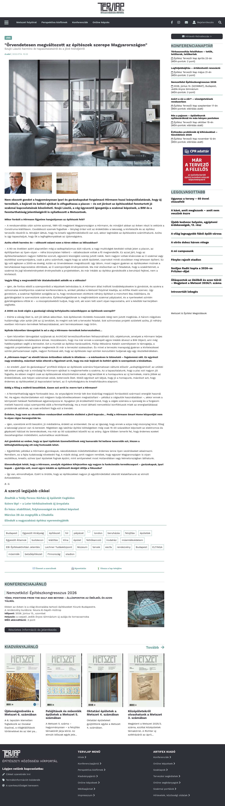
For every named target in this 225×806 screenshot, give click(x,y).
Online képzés (101, 22)
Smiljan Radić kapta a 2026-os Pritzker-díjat (192, 270)
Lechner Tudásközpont (58, 547)
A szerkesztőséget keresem (20, 785)
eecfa (108, 547)
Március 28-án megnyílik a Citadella (29, 514)
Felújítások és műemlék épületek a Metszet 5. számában (63, 714)
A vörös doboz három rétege (190, 242)
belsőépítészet (33, 554)
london (98, 533)
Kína (65, 540)
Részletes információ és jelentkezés (32, 629)
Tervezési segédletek (166, 776)
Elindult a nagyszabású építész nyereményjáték (37, 520)
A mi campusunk (182, 251)
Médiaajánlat (86, 788)
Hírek (82, 757)
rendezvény (124, 547)
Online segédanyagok (167, 782)
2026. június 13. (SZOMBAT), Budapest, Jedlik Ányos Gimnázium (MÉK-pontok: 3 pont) (194, 89)
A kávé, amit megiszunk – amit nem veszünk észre (195, 212)
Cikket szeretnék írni (16, 774)
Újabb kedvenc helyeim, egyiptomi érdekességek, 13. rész (194, 223)
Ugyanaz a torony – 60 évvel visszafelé (190, 200)
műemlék (14, 554)
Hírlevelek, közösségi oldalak (171, 795)
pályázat (79, 533)
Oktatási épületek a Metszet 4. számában (103, 712)
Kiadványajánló (88, 776)
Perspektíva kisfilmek (54, 22)
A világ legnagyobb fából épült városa (196, 233)
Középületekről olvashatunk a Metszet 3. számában (145, 714)
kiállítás (53, 540)
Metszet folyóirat (26, 22)
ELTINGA (157, 547)
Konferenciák (80, 22)
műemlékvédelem (132, 540)
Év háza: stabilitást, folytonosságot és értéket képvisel (42, 509)
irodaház (111, 540)
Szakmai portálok (164, 788)
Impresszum (86, 795)
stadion (70, 554)
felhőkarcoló (93, 540)
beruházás (114, 533)
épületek (145, 533)
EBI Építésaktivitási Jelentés (23, 547)
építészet (54, 533)
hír (67, 533)
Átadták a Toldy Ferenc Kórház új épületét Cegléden (40, 498)
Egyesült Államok (16, 540)
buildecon (37, 540)
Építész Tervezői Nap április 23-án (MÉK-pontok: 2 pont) (191, 60)
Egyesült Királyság (33, 533)
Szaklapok (160, 769)
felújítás (130, 533)
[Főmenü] (6, 23)
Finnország (53, 554)
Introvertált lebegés (184, 291)
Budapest (11, 533)
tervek (96, 547)
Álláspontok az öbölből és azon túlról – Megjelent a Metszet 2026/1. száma (196, 281)
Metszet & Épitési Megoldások (189, 313)
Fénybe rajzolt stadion (186, 259)
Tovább (153, 647)
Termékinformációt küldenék (21, 779)
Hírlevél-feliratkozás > (197, 36)
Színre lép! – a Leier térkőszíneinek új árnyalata (37, 503)
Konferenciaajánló (89, 763)
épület (77, 540)
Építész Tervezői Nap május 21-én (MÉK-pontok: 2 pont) (191, 74)
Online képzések (89, 782)
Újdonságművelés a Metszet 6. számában (20, 712)
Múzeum (82, 547)
